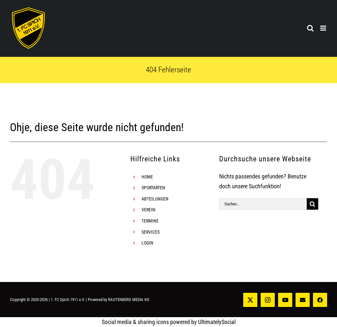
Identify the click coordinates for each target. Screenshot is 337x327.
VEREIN (148, 209)
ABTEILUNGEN (155, 198)
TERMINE (150, 220)
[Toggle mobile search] (310, 28)
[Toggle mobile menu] (323, 28)
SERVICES (151, 232)
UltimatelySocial (217, 321)
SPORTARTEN (153, 187)
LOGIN (147, 242)
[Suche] (312, 204)
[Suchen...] (263, 204)
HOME (147, 176)
